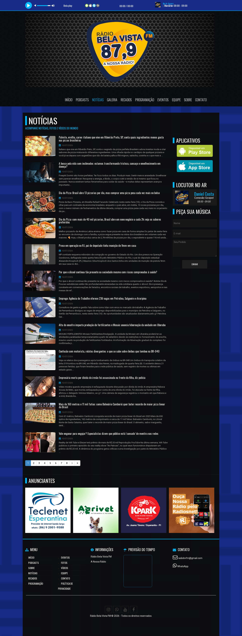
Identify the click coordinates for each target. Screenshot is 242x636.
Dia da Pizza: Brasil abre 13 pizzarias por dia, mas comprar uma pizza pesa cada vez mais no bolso (109, 193)
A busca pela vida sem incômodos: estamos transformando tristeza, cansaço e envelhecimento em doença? (109, 165)
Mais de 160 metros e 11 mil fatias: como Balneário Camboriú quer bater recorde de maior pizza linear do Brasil (112, 406)
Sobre (188, 99)
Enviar (195, 264)
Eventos (163, 99)
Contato (201, 99)
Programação (144, 99)
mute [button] (35, 5)
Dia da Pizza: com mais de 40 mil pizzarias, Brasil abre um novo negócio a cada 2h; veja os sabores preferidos (110, 221)
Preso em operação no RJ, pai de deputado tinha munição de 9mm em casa (97, 245)
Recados (126, 99)
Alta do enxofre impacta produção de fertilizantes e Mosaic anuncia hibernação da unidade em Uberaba (112, 325)
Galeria (112, 99)
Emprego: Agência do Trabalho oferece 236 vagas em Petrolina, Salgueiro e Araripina (102, 298)
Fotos (64, 562)
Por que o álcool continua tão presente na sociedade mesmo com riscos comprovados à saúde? (108, 272)
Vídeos (64, 568)
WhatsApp (182, 566)
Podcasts (82, 99)
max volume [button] (53, 5)
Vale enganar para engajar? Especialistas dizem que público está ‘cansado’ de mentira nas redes (108, 433)
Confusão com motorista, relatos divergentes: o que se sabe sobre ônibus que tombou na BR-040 (109, 351)
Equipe (176, 99)
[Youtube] (125, 609)
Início (68, 99)
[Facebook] (133, 609)
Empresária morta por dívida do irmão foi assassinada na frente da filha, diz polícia (102, 377)
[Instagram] (108, 609)
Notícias (98, 99)
